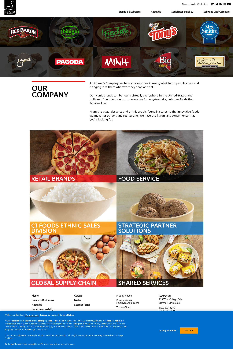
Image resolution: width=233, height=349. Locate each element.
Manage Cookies (167, 331)
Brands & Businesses (129, 11)
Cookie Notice (67, 316)
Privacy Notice (124, 295)
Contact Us (202, 4)
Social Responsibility (182, 11)
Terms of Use (123, 307)
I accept (189, 331)
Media (193, 4)
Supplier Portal (82, 304)
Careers (185, 4)
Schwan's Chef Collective (216, 11)
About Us (156, 11)
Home (35, 295)
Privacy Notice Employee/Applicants (127, 301)
